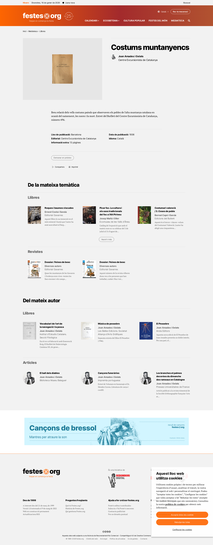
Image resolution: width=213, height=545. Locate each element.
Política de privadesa (117, 539)
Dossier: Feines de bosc (57, 262)
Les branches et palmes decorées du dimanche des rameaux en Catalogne (170, 376)
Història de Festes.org (74, 508)
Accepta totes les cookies (182, 515)
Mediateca (177, 20)
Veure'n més (106, 239)
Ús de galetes (133, 539)
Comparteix (59, 167)
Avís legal (103, 539)
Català (163, 12)
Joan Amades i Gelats (131, 56)
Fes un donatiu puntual (118, 514)
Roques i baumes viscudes (59, 208)
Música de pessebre (109, 323)
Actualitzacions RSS (31, 514)
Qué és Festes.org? (73, 505)
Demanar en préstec (62, 157)
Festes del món (158, 20)
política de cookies (175, 504)
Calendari (91, 20)
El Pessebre (162, 323)
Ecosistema (110, 20)
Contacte (143, 539)
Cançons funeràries (108, 373)
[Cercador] (189, 20)
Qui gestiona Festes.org (75, 511)
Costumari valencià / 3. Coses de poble (165, 210)
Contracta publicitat (116, 511)
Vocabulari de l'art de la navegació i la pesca (52, 325)
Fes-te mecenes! (180, 11)
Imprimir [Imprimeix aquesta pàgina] (75, 167)
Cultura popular (134, 20)
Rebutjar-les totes (182, 522)
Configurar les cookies (182, 529)
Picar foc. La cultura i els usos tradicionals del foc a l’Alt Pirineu (111, 211)
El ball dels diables (50, 373)
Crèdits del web (92, 539)
